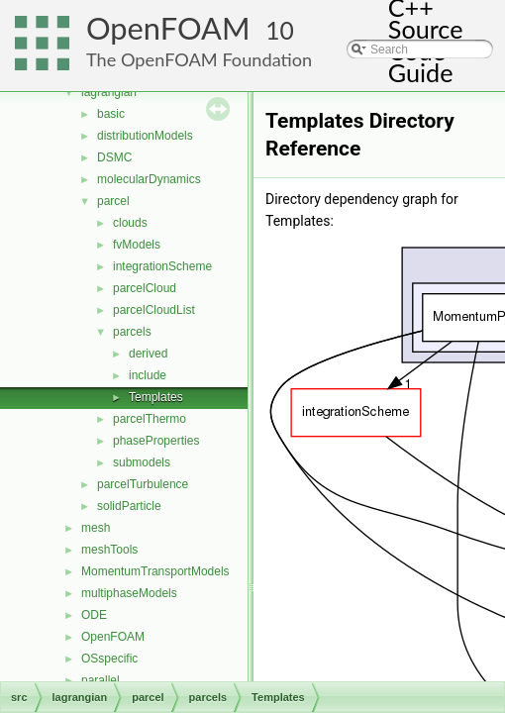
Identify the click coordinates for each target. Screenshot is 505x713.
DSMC (114, 157)
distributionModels (145, 136)
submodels (141, 462)
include (147, 375)
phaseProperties (156, 441)
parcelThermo (149, 419)
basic (111, 114)
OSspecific (109, 658)
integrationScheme (162, 266)
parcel (113, 201)
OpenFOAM (168, 28)
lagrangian (109, 92)
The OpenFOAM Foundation (199, 59)
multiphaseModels (129, 593)
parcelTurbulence (142, 484)
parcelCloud (144, 288)
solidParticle (129, 506)
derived (148, 353)
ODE (94, 615)
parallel (100, 680)
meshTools (109, 550)
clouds (130, 223)
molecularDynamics (149, 179)
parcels (132, 332)
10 (279, 30)
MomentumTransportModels (155, 571)
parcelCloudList (154, 310)
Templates (156, 397)
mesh (95, 528)
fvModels (136, 245)
